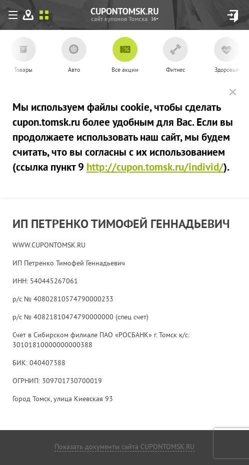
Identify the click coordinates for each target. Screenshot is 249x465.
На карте (28, 15)
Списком (44, 15)
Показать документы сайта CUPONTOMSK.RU (124, 447)
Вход (232, 16)
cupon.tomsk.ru (154, 19)
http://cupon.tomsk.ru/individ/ (155, 168)
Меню (15, 16)
